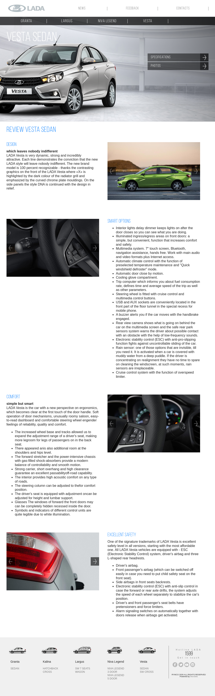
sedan (14, 668)
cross (47, 671)
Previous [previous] (112, 171)
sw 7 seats (82, 668)
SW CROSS (146, 671)
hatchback (50, 668)
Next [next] (196, 171)
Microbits (194, 676)
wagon (80, 671)
